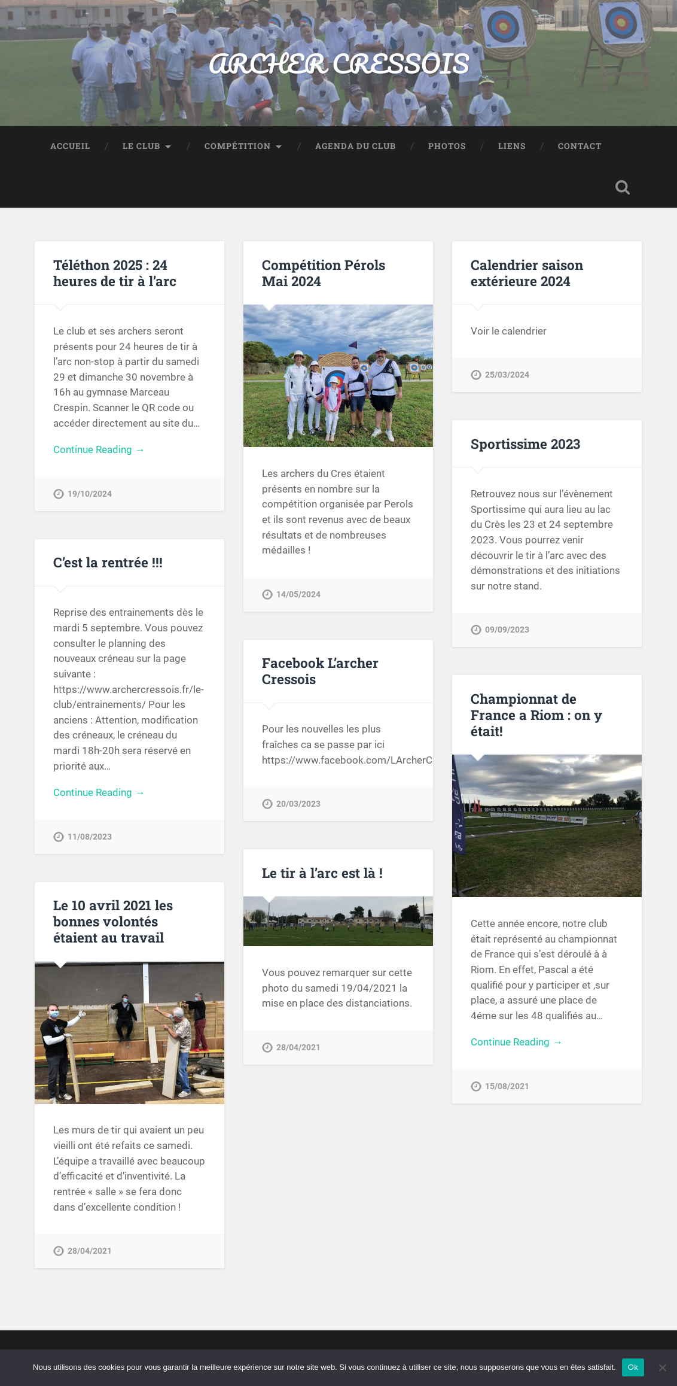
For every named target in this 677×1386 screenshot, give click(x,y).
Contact (580, 146)
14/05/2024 (298, 594)
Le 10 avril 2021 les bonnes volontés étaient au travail (113, 921)
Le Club (141, 146)
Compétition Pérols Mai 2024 (323, 273)
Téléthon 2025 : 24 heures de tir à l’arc (114, 273)
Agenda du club (355, 146)
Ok (633, 1367)
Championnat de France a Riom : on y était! (536, 714)
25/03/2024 (507, 375)
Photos (447, 146)
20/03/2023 (298, 804)
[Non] (662, 1367)
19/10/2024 (90, 494)
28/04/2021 (298, 1047)
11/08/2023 (90, 837)
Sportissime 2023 (525, 443)
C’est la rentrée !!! (108, 562)
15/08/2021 (507, 1086)
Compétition (238, 146)
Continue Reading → (99, 449)
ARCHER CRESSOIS (338, 63)
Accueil (70, 146)
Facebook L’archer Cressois (320, 671)
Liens (512, 146)
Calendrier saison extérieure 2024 (527, 273)
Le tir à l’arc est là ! (322, 873)
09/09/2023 (507, 630)
